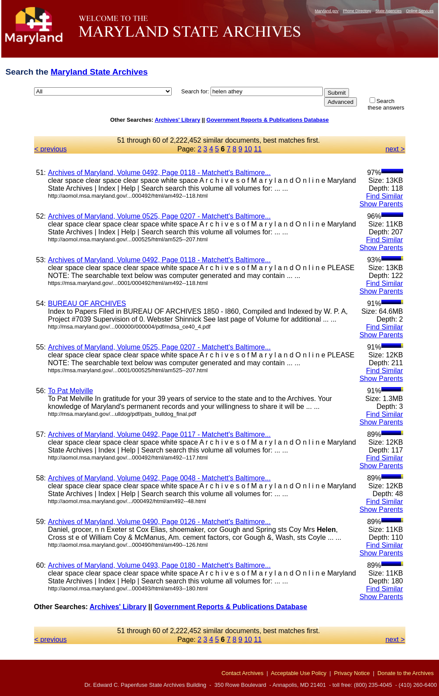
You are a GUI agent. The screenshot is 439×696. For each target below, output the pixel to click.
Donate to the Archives (405, 673)
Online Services (419, 11)
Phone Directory (357, 11)
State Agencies (388, 11)
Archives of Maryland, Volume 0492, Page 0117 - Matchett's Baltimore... (159, 434)
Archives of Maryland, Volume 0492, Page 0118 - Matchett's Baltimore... (159, 172)
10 (248, 149)
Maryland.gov (327, 11)
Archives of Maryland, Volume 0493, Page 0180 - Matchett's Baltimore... (159, 565)
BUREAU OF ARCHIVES (87, 303)
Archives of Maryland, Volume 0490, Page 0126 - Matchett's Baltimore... (159, 521)
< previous (51, 149)
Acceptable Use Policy (298, 673)
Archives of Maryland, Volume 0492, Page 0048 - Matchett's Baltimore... (159, 478)
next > (394, 149)
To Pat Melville (70, 390)
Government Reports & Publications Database (268, 120)
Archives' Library (177, 120)
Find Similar (384, 196)
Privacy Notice (352, 673)
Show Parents (381, 204)
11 (258, 149)
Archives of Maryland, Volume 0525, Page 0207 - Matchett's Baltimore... (159, 216)
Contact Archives (242, 673)
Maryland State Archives (99, 71)
